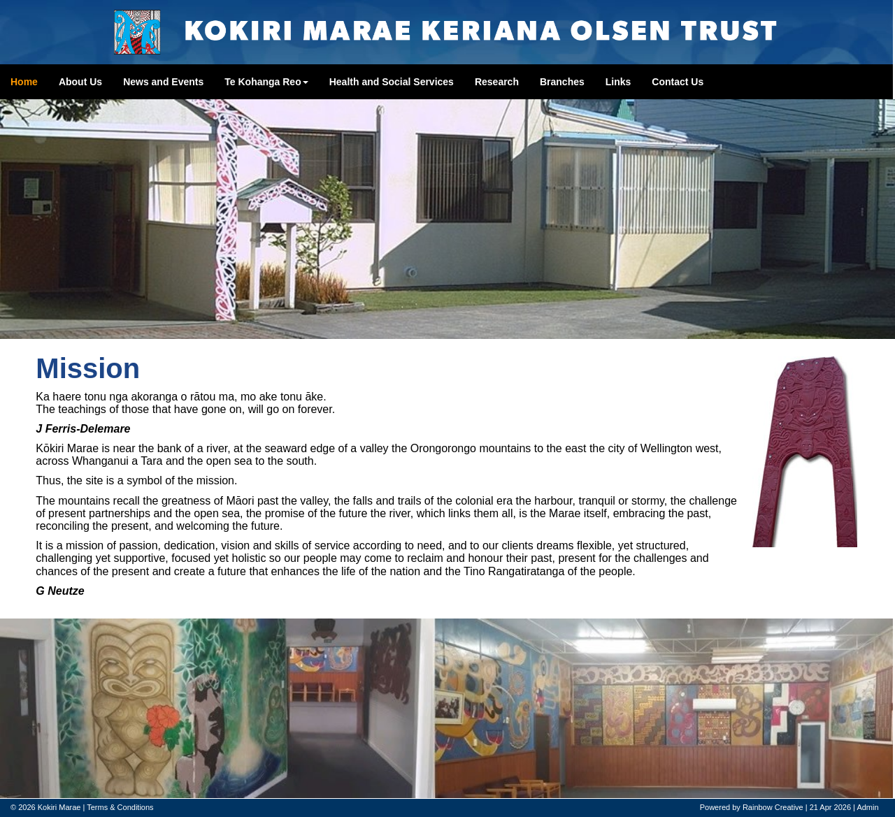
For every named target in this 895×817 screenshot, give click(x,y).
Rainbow (758, 807)
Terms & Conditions (120, 807)
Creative (789, 807)
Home (24, 81)
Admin (867, 807)
